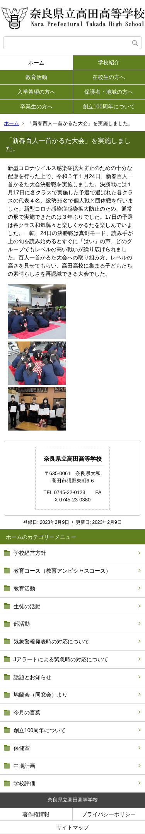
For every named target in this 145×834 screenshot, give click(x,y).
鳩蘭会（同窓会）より (41, 695)
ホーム (36, 63)
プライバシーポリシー (109, 814)
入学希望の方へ (36, 92)
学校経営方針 (30, 553)
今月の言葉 (27, 712)
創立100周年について (109, 106)
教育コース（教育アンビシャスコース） (62, 571)
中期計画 (24, 766)
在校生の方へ (108, 77)
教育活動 (36, 77)
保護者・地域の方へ (108, 92)
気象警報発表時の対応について (51, 641)
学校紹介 (108, 62)
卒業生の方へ (36, 106)
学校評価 (24, 783)
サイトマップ (72, 827)
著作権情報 (35, 814)
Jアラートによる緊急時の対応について (61, 659)
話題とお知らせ (32, 677)
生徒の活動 (27, 606)
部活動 (22, 624)
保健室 (22, 748)
